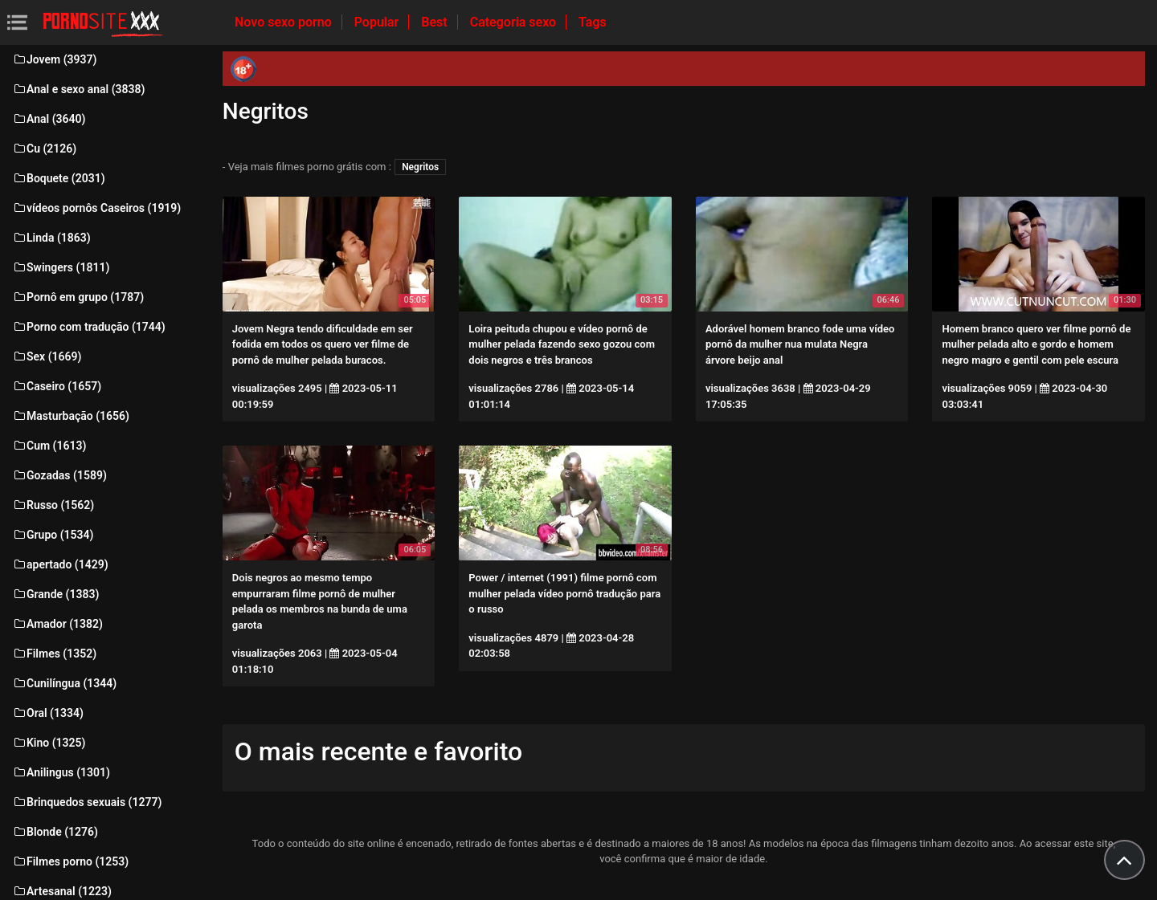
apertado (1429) (60, 564)
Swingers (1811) (60, 267)
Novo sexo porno (285, 22)
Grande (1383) (55, 594)
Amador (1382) (57, 623)
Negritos (420, 167)
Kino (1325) (49, 742)
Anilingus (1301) (61, 772)
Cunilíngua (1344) (64, 683)
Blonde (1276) (55, 831)
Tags (592, 22)
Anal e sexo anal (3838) (78, 89)
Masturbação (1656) (70, 415)
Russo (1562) (53, 505)
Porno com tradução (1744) (89, 326)
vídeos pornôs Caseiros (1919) (96, 208)
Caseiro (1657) (56, 386)
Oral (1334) (48, 713)
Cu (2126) (44, 148)
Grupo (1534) (52, 534)
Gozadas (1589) (59, 475)
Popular (378, 22)
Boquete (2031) (58, 178)
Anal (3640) (48, 118)
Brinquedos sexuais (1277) (86, 802)
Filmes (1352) (54, 653)
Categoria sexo (514, 22)
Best (435, 22)
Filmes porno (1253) (70, 861)
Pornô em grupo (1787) (78, 297)
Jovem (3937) (54, 59)
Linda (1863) (51, 237)
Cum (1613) (49, 445)
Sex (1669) (46, 356)
